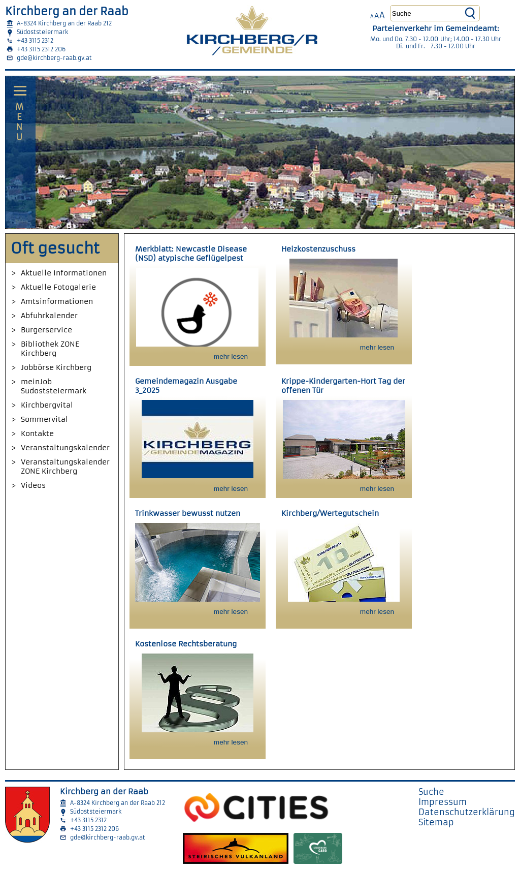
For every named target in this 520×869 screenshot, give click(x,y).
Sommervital (44, 419)
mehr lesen (231, 356)
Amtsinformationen (57, 301)
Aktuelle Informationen (64, 272)
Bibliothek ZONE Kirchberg (50, 348)
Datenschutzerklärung (466, 812)
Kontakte (37, 433)
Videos (33, 485)
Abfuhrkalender (49, 315)
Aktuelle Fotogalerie (58, 287)
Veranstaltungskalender (65, 447)
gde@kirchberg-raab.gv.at (54, 57)
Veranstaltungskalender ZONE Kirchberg (65, 466)
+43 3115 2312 (35, 40)
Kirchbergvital (47, 405)
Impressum (442, 802)
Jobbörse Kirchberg (56, 367)
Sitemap (436, 822)
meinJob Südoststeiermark (53, 386)
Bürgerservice (46, 329)
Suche (431, 792)
